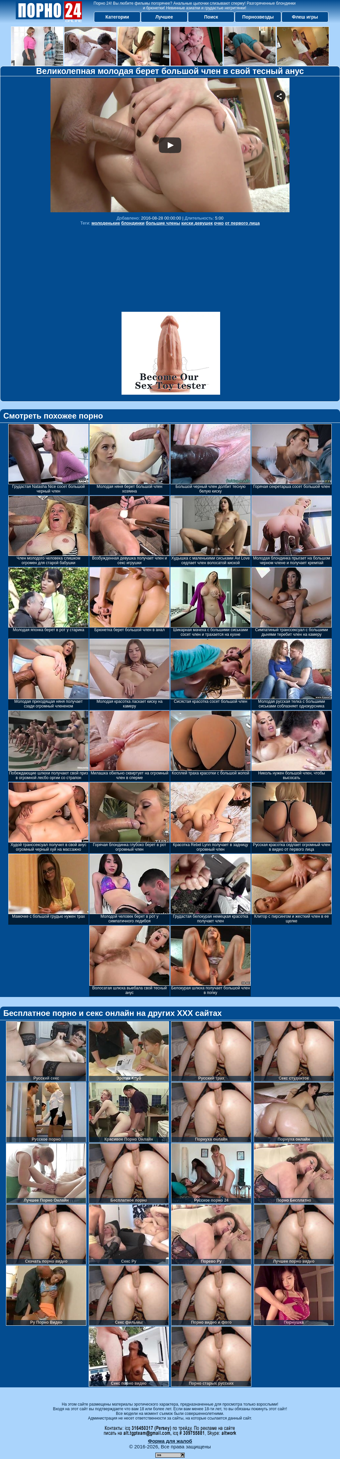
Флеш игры (305, 17)
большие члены (163, 223)
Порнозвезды (258, 17)
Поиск (211, 17)
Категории (117, 17)
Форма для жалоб (170, 1441)
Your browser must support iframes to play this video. (170, 145)
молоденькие (105, 223)
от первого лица (242, 223)
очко (218, 223)
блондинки (132, 223)
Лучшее (164, 17)
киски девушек (197, 223)
